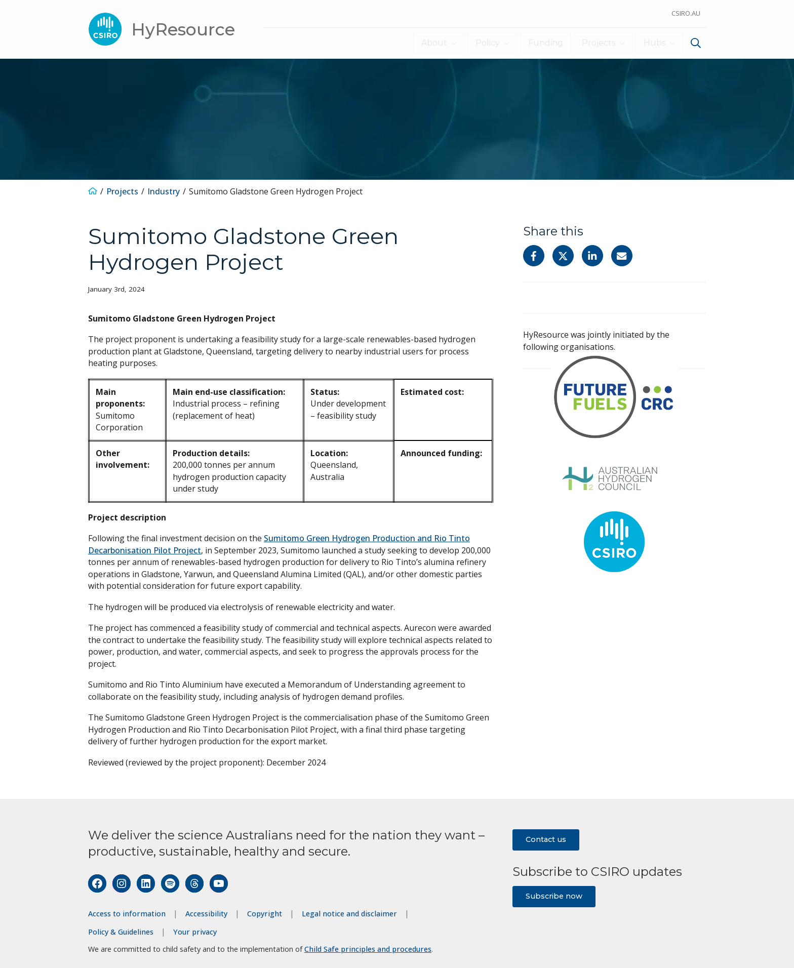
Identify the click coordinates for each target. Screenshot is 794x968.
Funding (543, 43)
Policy (483, 43)
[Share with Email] (621, 255)
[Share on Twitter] (563, 255)
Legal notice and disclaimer (349, 913)
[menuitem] (694, 44)
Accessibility (206, 913)
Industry (163, 190)
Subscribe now (554, 895)
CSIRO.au (685, 13)
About (429, 43)
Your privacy (195, 931)
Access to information (127, 913)
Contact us (546, 838)
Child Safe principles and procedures (367, 949)
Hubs (653, 43)
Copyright (264, 913)
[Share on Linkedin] (592, 255)
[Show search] (696, 43)
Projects (596, 43)
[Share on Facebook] (533, 255)
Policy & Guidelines (120, 931)
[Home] (92, 190)
